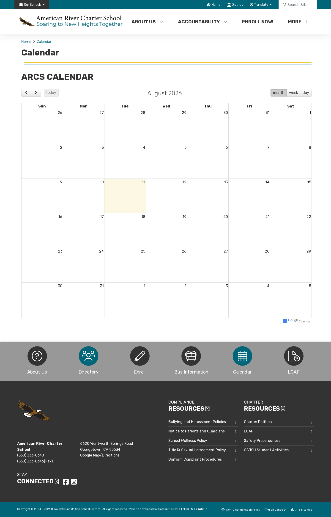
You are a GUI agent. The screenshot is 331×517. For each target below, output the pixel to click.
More (297, 22)
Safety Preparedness (262, 440)
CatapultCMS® (168, 509)
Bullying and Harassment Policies (197, 422)
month (278, 93)
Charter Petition (258, 422)
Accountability (202, 22)
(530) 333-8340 (30, 455)
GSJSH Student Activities (266, 450)
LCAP (248, 431)
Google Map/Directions (100, 455)
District (237, 5)
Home (216, 5)
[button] (34, 5)
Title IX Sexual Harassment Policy (197, 450)
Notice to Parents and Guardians (196, 431)
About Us (147, 22)
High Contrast (277, 509)
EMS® (185, 509)
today (51, 93)
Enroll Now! (257, 22)
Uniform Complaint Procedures (195, 459)
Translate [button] (261, 5)
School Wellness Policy (187, 440)
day (306, 93)
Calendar (44, 42)
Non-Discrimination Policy (240, 509)
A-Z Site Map (301, 509)
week (293, 93)
